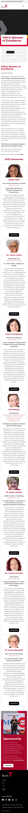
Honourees (19, 56)
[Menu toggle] (26, 5)
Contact (4, 810)
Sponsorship (9, 56)
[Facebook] (6, 799)
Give (3, 782)
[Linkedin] (9, 799)
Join (3, 785)
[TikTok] (16, 799)
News (8, 810)
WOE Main (10, 52)
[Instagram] (3, 799)
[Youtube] (13, 799)
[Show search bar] (23, 6)
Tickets (18, 52)
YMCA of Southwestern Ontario (12, 1)
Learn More (14, 235)
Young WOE (14, 59)
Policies (4, 780)
